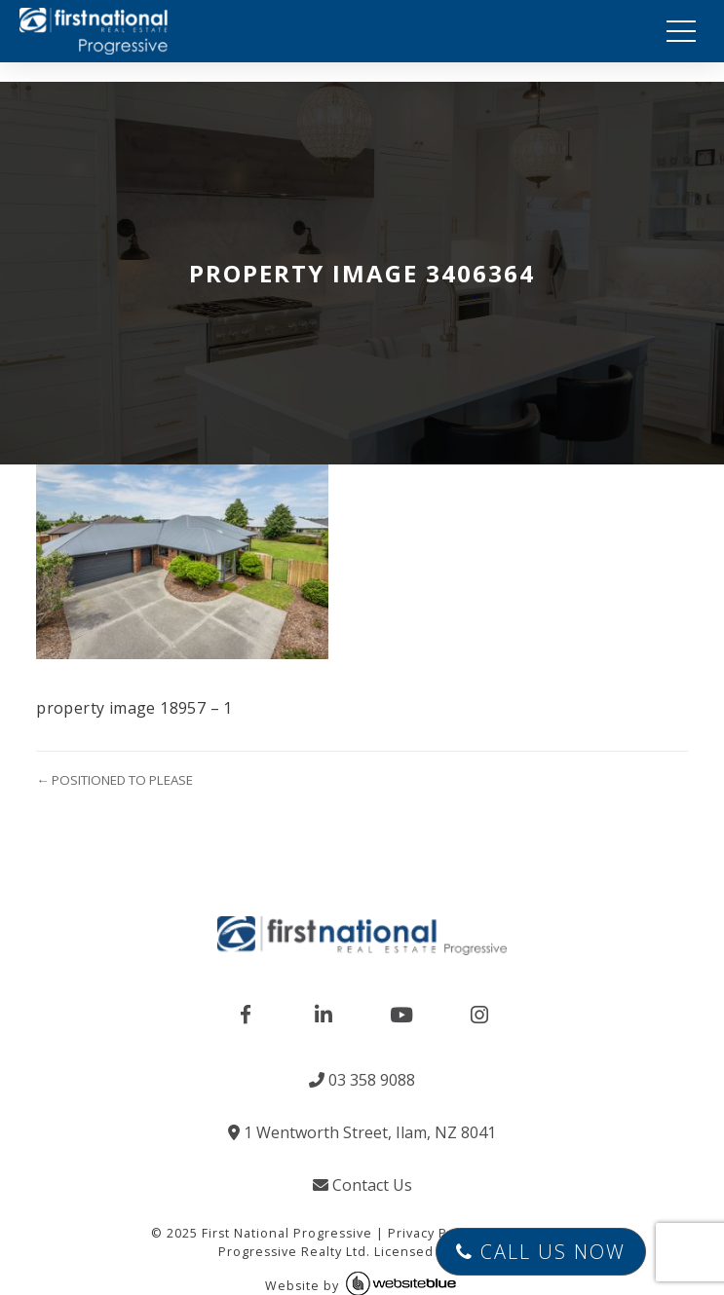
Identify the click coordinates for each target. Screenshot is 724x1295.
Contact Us (362, 1185)
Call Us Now (541, 1252)
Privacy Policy (432, 1233)
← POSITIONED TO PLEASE (114, 780)
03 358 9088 (362, 1080)
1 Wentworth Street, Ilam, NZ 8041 (362, 1132)
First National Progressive (287, 1233)
